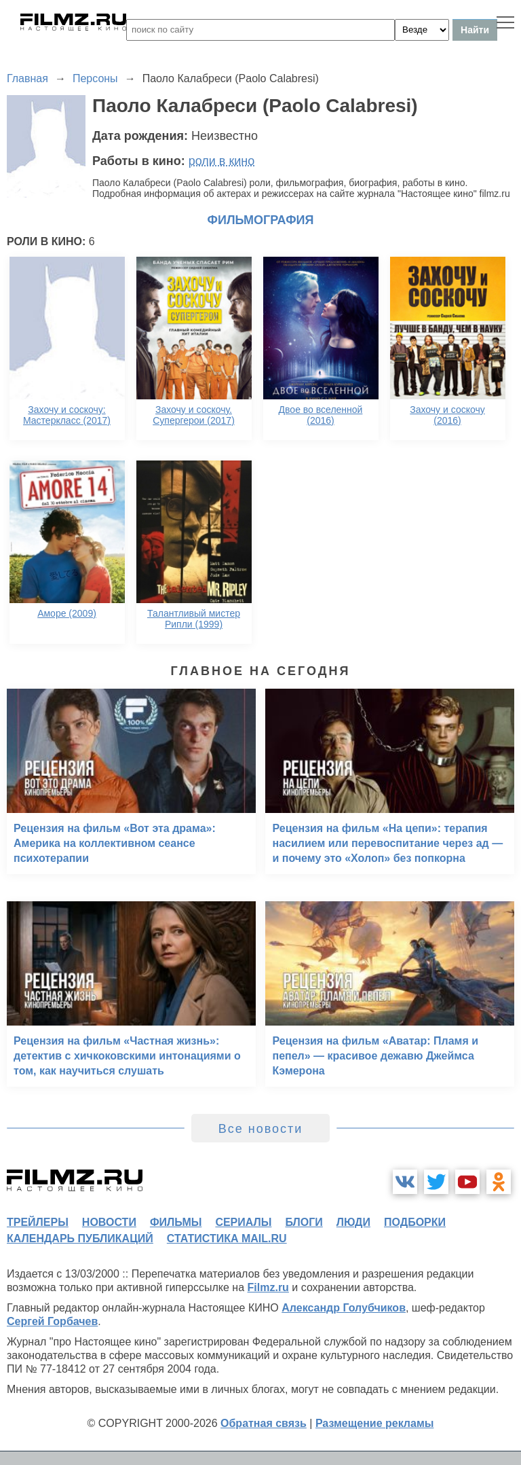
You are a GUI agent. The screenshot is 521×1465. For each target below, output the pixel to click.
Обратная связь (263, 1423)
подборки (415, 1222)
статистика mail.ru (227, 1238)
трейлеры (38, 1222)
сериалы (243, 1222)
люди (353, 1222)
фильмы (175, 1222)
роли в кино (222, 161)
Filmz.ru (268, 1287)
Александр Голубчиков (344, 1308)
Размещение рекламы (374, 1423)
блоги (303, 1222)
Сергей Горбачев (52, 1321)
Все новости (260, 1129)
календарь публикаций (80, 1238)
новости (109, 1222)
